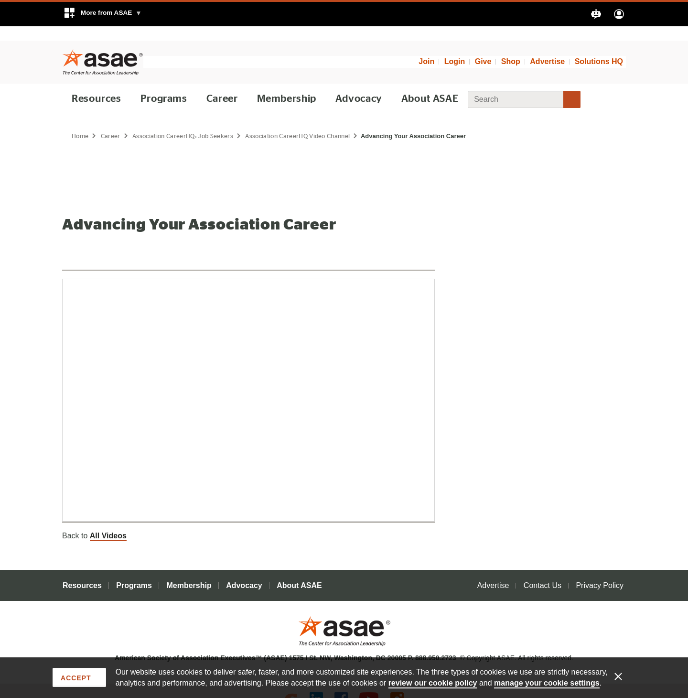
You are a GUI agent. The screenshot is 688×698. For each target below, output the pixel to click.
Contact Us (542, 571)
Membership (287, 84)
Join (426, 48)
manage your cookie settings (547, 682)
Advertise (547, 48)
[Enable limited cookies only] (624, 675)
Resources (97, 84)
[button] (102, 14)
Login (454, 48)
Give (483, 48)
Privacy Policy (600, 571)
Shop (510, 48)
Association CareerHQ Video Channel (305, 121)
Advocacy (358, 84)
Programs (164, 84)
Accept (76, 677)
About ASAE (429, 84)
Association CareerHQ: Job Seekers (185, 121)
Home (80, 121)
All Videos (108, 521)
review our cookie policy (432, 682)
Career (222, 84)
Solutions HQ (599, 48)
